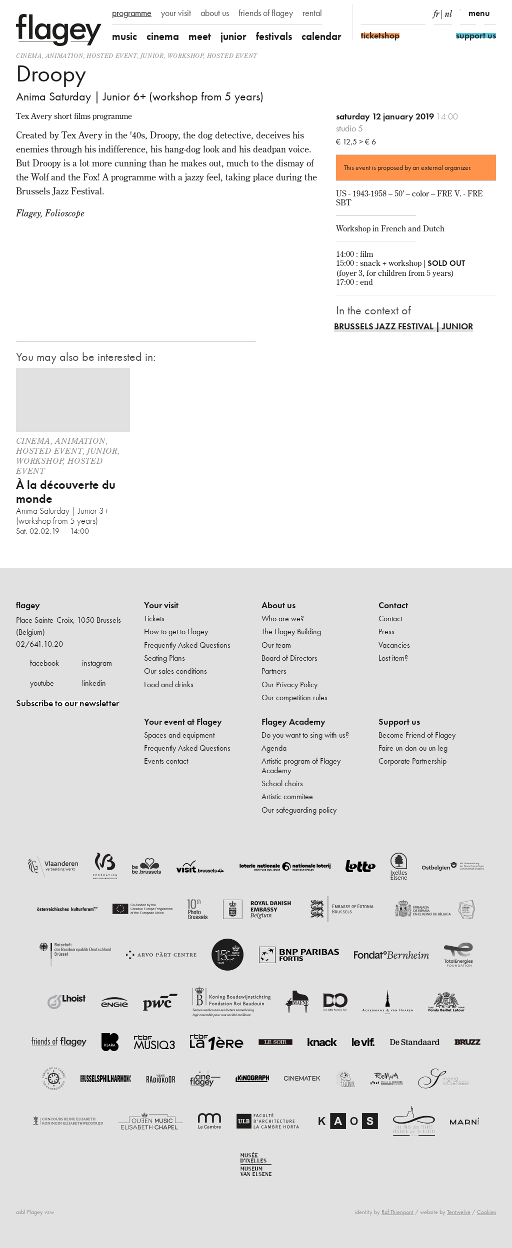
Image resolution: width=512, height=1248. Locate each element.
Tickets (154, 618)
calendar (322, 36)
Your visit (161, 605)
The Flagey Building (291, 631)
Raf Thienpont (398, 1212)
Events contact (166, 761)
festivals (274, 36)
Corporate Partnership (412, 761)
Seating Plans (164, 658)
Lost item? (393, 658)
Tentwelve (458, 1212)
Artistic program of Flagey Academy (301, 765)
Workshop (186, 55)
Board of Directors (290, 658)
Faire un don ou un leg (413, 748)
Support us (399, 722)
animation (64, 55)
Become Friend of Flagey (417, 735)
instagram (97, 663)
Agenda (274, 748)
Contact (393, 605)
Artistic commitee (287, 796)
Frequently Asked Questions (187, 645)
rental (312, 13)
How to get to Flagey (176, 631)
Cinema (29, 55)
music (124, 36)
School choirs (282, 783)
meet (199, 36)
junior (233, 36)
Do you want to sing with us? (305, 735)
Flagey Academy (294, 722)
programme (132, 13)
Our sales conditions (175, 671)
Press (386, 631)
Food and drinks (169, 684)
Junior (152, 55)
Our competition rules (295, 697)
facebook (44, 663)
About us (279, 605)
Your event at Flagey (183, 722)
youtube (42, 683)
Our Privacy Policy (290, 684)
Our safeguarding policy (299, 810)
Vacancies (394, 645)
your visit (176, 13)
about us (214, 13)
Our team (276, 645)
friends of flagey (265, 13)
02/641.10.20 (39, 644)
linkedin (94, 683)
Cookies (486, 1212)
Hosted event (111, 55)
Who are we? (283, 618)
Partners (274, 671)
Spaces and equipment (179, 735)
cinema (162, 36)
